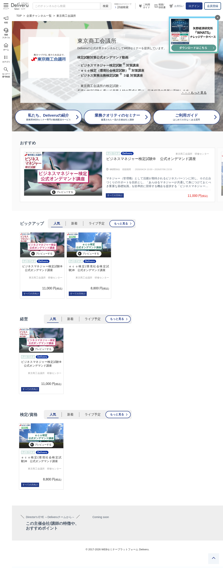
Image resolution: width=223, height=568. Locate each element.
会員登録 (212, 6)
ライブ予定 (97, 223)
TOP (19, 15)
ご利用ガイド (144, 6)
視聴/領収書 (160, 6)
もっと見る (121, 223)
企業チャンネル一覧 (39, 15)
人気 (57, 223)
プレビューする (62, 192)
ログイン (194, 6)
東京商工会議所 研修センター (192, 153)
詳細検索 (121, 7)
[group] (117, 175)
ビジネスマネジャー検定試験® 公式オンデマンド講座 (151, 159)
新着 (74, 223)
